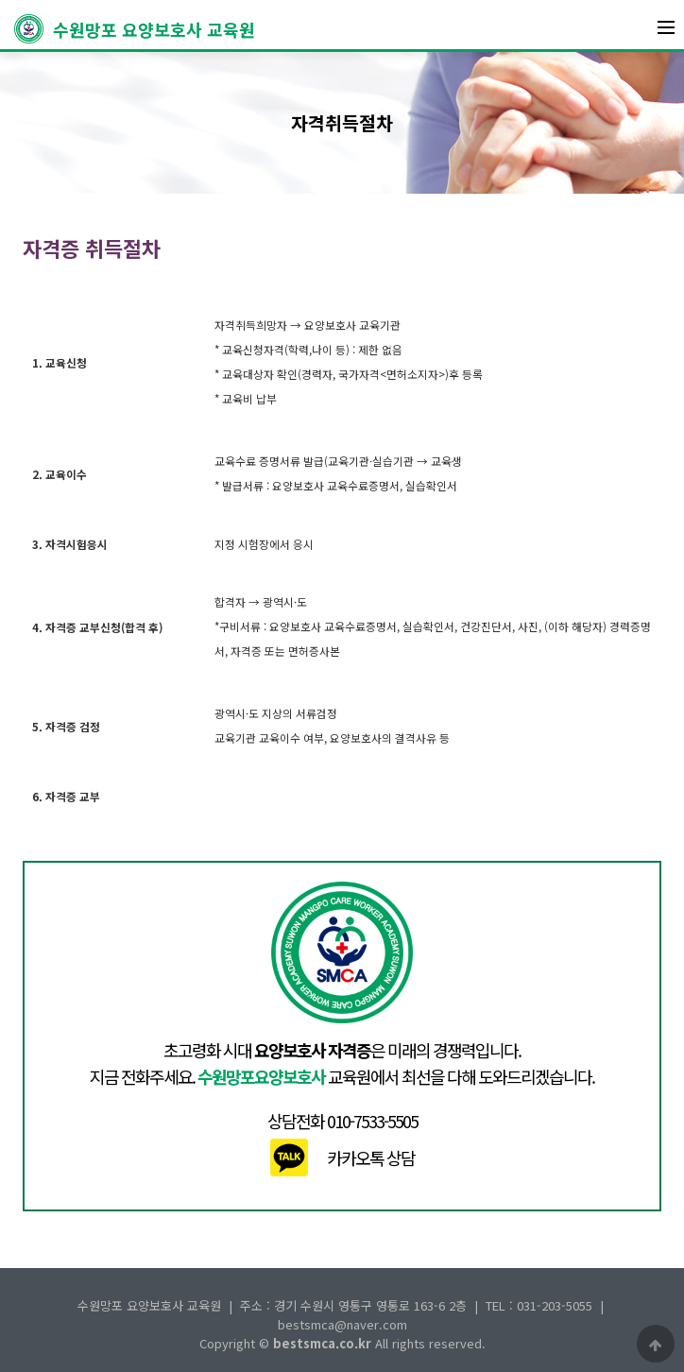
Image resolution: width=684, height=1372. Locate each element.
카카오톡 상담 (371, 1157)
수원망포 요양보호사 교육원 (134, 28)
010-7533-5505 (372, 1120)
